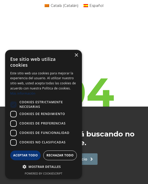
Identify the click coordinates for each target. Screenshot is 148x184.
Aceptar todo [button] (25, 155)
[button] (43, 167)
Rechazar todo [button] (59, 155)
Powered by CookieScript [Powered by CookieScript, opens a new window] (43, 173)
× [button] (76, 55)
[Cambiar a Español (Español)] (93, 5)
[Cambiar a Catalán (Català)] (61, 5)
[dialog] (43, 114)
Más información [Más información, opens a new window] (22, 93)
